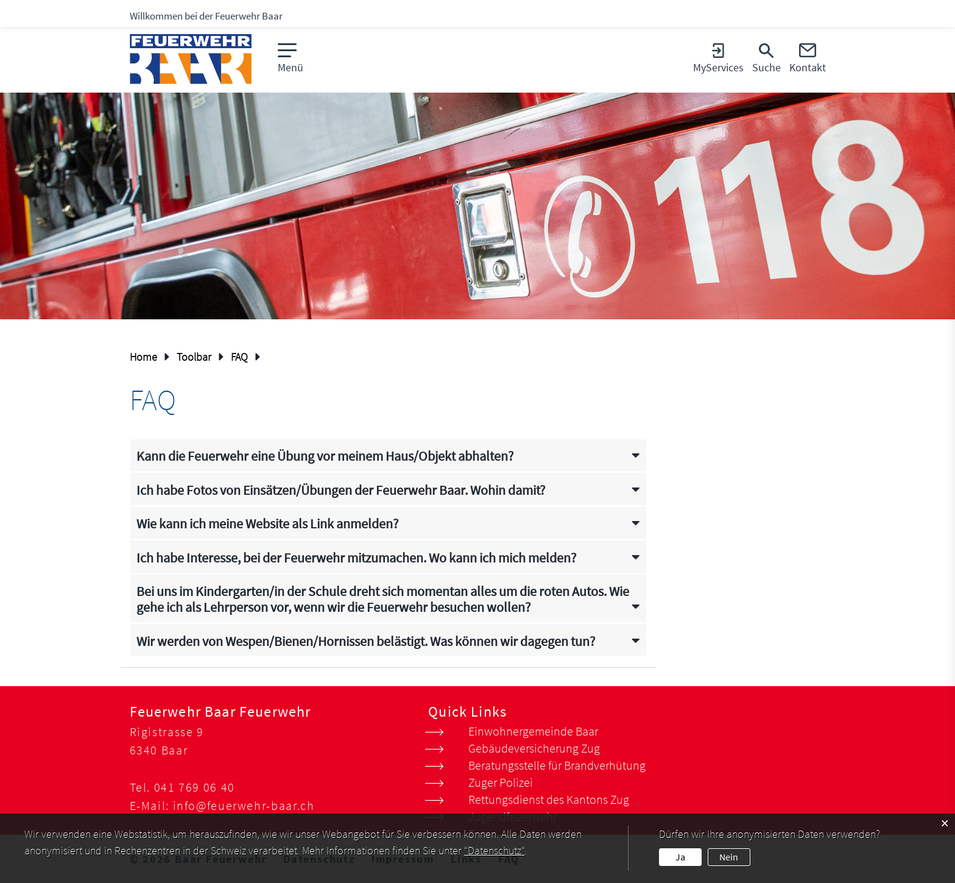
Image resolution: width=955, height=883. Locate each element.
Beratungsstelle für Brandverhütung (557, 765)
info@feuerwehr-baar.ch (244, 805)
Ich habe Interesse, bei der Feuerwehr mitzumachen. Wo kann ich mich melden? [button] (356, 558)
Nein (728, 857)
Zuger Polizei (500, 782)
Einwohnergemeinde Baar (533, 731)
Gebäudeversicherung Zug (534, 748)
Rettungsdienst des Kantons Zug (548, 799)
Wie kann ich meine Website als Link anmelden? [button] (267, 524)
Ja (680, 857)
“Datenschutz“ (494, 850)
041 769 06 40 (194, 787)
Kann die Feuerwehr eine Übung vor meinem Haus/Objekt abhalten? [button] (324, 456)
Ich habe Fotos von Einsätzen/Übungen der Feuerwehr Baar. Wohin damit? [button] (340, 490)
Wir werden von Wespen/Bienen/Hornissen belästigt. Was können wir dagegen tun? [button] (365, 641)
